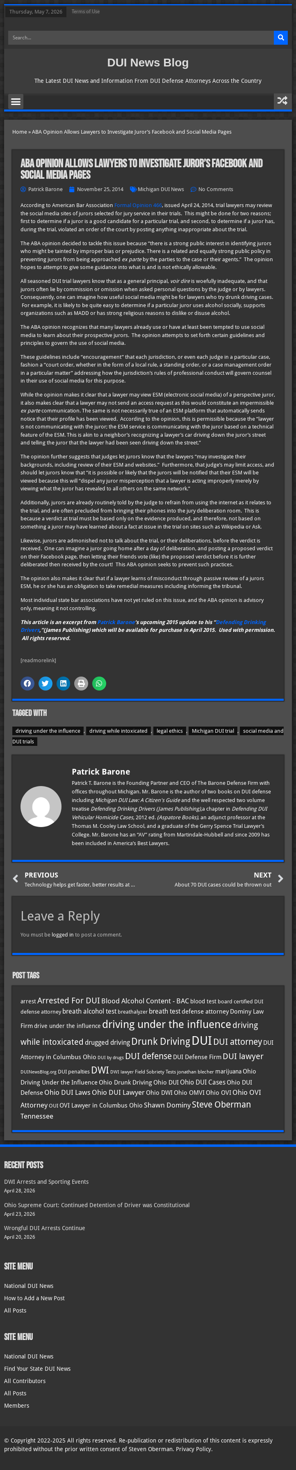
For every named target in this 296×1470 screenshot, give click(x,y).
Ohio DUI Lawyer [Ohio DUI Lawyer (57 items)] (118, 1092)
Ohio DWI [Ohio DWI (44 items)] (159, 1092)
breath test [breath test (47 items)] (164, 1011)
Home (19, 132)
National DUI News (28, 1286)
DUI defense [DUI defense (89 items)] (148, 1056)
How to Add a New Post (34, 1298)
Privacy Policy (193, 1449)
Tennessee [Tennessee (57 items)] (36, 1116)
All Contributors (25, 1381)
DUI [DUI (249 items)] (201, 1041)
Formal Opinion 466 (138, 205)
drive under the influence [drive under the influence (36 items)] (67, 1026)
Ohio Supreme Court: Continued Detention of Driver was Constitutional (97, 1205)
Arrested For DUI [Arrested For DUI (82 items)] (68, 1000)
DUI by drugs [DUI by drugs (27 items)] (111, 1057)
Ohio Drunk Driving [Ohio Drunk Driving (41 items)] (125, 1082)
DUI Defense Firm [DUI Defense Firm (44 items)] (197, 1057)
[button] (16, 101)
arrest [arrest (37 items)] (28, 1001)
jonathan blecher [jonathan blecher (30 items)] (195, 1072)
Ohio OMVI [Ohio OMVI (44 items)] (189, 1092)
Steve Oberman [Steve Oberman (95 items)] (221, 1104)
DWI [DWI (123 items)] (100, 1070)
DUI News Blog (148, 62)
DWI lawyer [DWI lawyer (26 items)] (122, 1072)
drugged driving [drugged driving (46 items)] (107, 1042)
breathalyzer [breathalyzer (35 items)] (133, 1011)
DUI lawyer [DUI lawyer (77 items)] (243, 1056)
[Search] (281, 38)
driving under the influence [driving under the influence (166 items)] (166, 1024)
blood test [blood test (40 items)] (203, 1001)
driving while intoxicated (118, 731)
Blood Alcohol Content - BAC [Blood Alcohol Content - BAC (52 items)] (145, 1001)
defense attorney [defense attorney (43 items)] (205, 1011)
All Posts (15, 1310)
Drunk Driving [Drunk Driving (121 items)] (160, 1041)
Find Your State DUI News (37, 1368)
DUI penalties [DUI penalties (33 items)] (74, 1072)
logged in (63, 935)
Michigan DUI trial (213, 731)
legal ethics (170, 731)
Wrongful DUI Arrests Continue (44, 1228)
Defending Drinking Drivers (123, 809)
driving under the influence (48, 731)
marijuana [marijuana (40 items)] (228, 1071)
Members (16, 1405)
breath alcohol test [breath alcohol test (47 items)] (89, 1011)
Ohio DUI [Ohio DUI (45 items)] (166, 1082)
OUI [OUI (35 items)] (53, 1105)
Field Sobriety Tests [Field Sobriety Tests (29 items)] (155, 1072)
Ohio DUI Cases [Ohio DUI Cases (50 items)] (202, 1082)
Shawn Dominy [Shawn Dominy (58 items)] (167, 1105)
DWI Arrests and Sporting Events (46, 1181)
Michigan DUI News (161, 189)
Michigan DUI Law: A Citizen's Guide (138, 800)
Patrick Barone (116, 622)
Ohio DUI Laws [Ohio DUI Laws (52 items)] (67, 1092)
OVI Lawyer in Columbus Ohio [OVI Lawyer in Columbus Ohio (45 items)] (101, 1105)
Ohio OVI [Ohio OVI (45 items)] (218, 1092)
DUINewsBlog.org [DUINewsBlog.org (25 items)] (38, 1072)
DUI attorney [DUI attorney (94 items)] (237, 1042)
